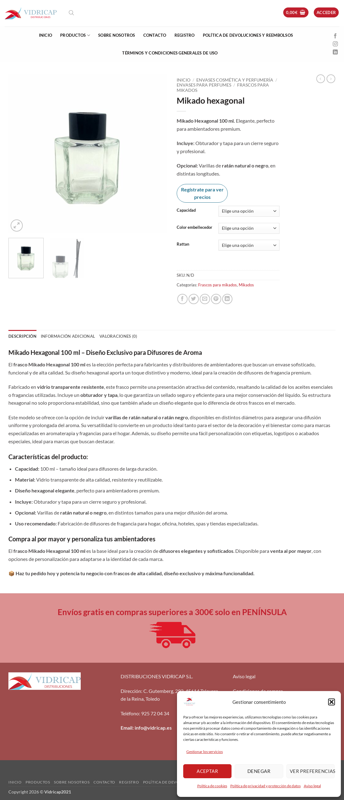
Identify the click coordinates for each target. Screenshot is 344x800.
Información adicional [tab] (68, 336)
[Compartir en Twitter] (194, 299)
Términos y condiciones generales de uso (169, 52)
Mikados (246, 284)
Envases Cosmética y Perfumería (234, 80)
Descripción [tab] (22, 336)
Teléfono (130, 713)
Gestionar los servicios (204, 751)
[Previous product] (331, 78)
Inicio (45, 35)
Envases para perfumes (204, 84)
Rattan (183, 244)
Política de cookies (212, 786)
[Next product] (320, 78)
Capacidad (186, 210)
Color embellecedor (194, 227)
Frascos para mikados (217, 284)
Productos (75, 35)
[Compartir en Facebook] (182, 299)
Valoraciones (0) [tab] (118, 336)
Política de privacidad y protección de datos (265, 786)
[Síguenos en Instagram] (335, 44)
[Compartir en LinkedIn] (227, 299)
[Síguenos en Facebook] (335, 36)
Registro (184, 35)
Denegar (258, 771)
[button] (331, 702)
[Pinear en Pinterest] (216, 299)
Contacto (154, 35)
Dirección (131, 691)
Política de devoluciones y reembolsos (248, 35)
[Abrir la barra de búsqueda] (71, 12)
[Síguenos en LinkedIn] (335, 52)
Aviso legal (312, 786)
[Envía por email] (205, 299)
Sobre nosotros (116, 35)
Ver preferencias (312, 771)
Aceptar (207, 771)
